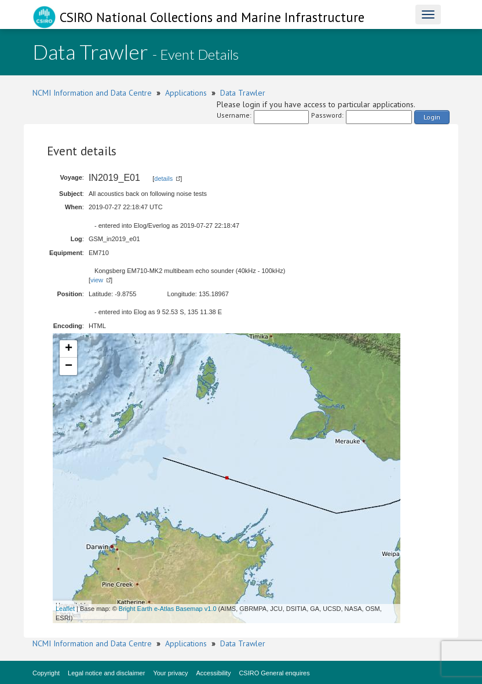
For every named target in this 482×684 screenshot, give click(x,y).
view (96, 279)
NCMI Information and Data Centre (92, 93)
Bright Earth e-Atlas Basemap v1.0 (168, 608)
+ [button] (68, 349)
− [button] (68, 366)
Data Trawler (242, 93)
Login (431, 116)
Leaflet (65, 608)
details (163, 178)
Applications (186, 93)
